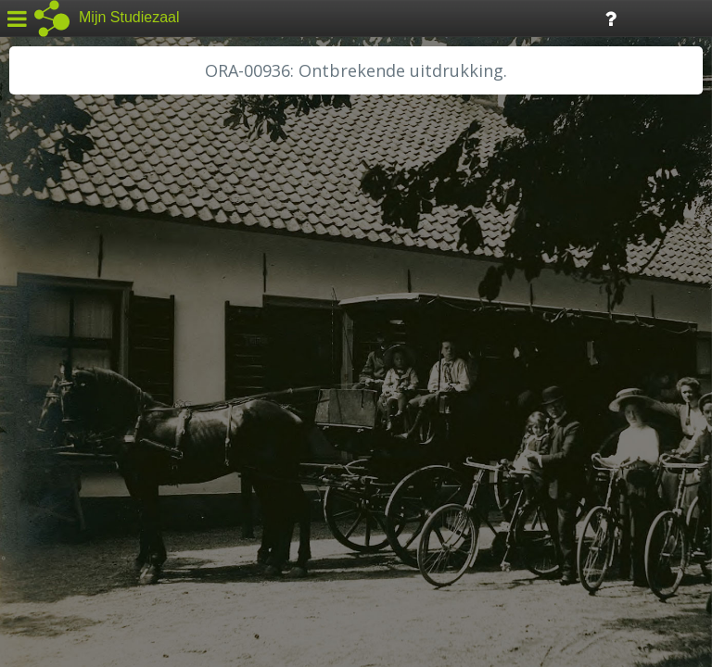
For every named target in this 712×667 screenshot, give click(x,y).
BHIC (40, 275)
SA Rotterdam (68, 463)
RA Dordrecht (66, 400)
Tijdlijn (315, 17)
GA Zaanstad (64, 296)
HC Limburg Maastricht (96, 338)
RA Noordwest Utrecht (97, 421)
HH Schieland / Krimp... (95, 380)
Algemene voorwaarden (93, 552)
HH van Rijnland (73, 358)
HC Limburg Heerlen (88, 317)
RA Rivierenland (72, 442)
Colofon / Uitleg (217, 529)
